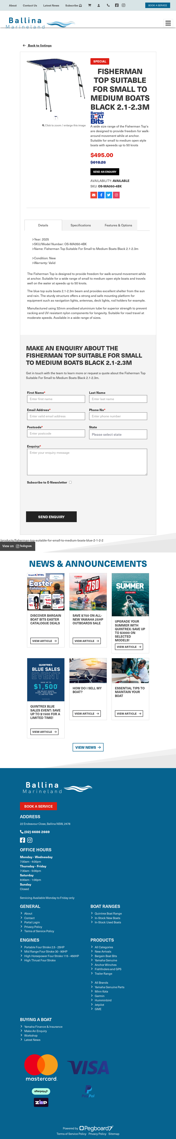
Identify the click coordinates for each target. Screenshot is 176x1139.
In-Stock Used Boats (108, 922)
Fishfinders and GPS (108, 969)
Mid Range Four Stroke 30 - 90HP (45, 951)
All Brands (101, 982)
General (30, 906)
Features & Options (118, 225)
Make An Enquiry (35, 1031)
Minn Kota (101, 991)
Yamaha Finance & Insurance (43, 1027)
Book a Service (38, 806)
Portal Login (32, 922)
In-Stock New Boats (107, 918)
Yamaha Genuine (106, 960)
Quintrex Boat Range (108, 913)
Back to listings (37, 45)
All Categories (104, 947)
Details (43, 225)
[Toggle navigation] (168, 23)
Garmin (100, 996)
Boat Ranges (105, 906)
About (13, 5)
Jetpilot (99, 1005)
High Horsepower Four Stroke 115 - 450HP (51, 956)
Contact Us (30, 5)
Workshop (31, 1035)
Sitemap (113, 1134)
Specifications (81, 225)
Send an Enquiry (104, 172)
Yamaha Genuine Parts (109, 987)
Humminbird (103, 1000)
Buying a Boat (36, 1019)
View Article (44, 641)
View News (88, 747)
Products (102, 940)
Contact (29, 918)
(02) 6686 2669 (35, 831)
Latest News (51, 5)
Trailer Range (103, 973)
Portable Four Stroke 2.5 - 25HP (44, 947)
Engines (29, 940)
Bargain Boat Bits (106, 956)
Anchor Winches (105, 965)
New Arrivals (103, 951)
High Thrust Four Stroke (40, 960)
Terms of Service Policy (39, 931)
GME (98, 1009)
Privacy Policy (33, 927)
